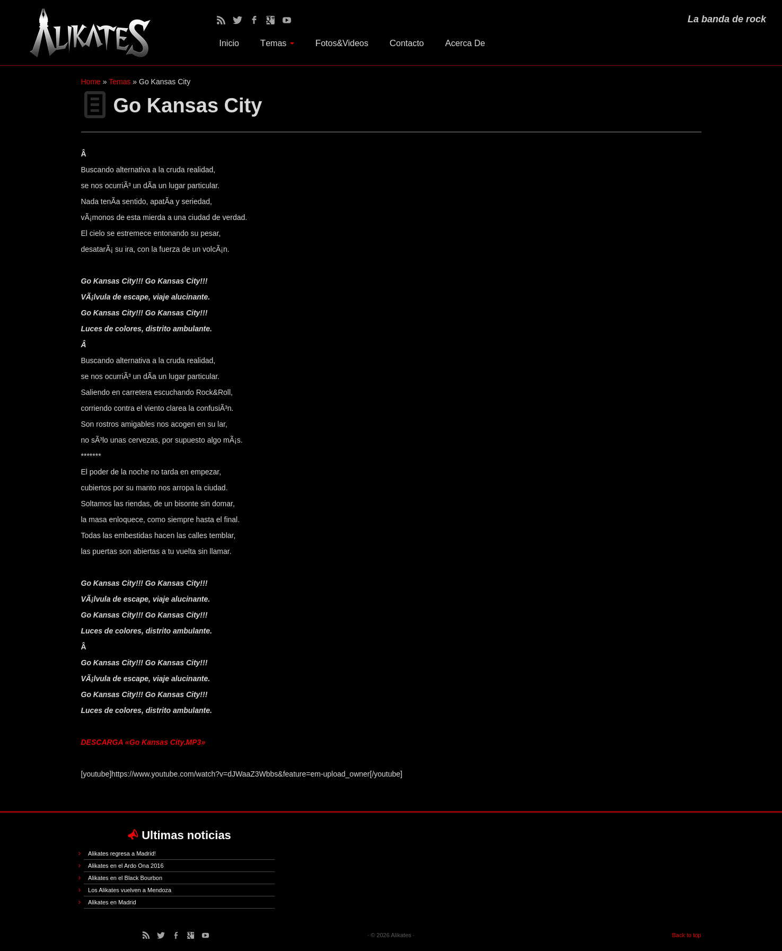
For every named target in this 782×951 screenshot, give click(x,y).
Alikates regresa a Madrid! (122, 853)
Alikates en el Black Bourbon (125, 878)
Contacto (407, 43)
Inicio (229, 43)
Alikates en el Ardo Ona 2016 (125, 865)
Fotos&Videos (341, 43)
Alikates (401, 935)
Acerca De (465, 43)
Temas (277, 43)
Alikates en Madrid (112, 902)
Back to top (686, 935)
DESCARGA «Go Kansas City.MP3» (143, 742)
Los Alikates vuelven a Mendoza (129, 890)
